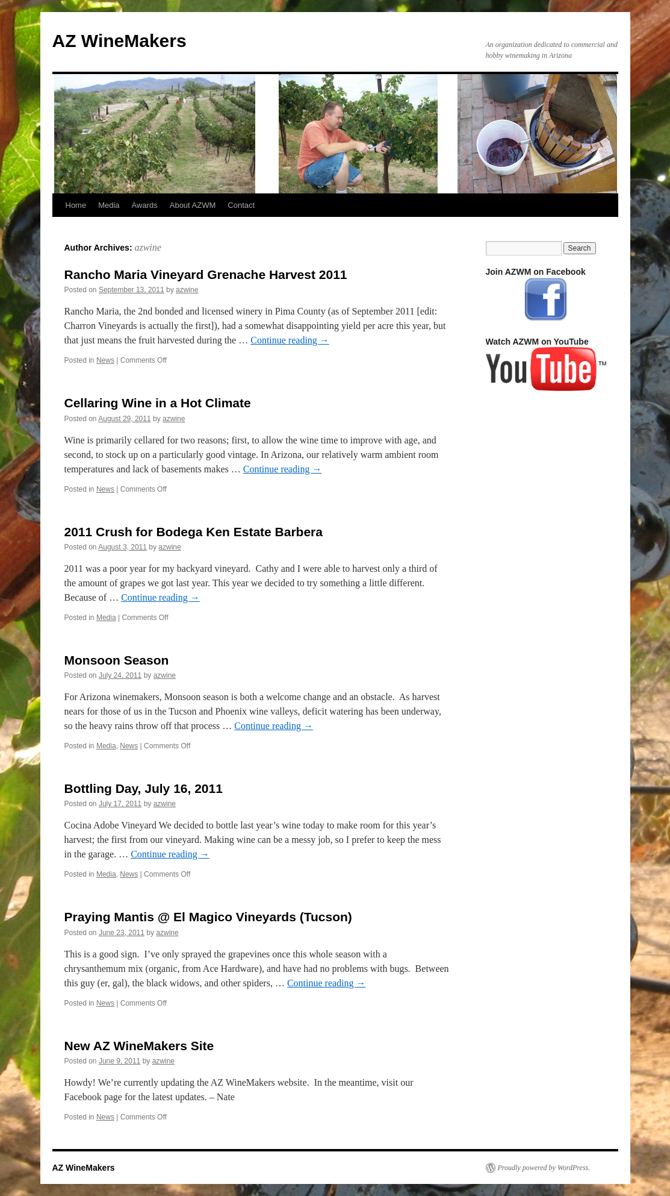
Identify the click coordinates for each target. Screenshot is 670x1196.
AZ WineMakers (119, 41)
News (105, 360)
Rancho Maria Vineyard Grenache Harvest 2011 (205, 274)
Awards (145, 205)
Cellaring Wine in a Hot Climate (157, 403)
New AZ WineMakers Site (139, 1046)
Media (108, 205)
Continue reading (289, 340)
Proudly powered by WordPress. (544, 1167)
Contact (241, 205)
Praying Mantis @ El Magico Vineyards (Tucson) (208, 917)
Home (76, 205)
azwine (147, 247)
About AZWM (193, 205)
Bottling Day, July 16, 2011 (143, 788)
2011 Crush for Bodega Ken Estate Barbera (193, 532)
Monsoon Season (116, 660)
